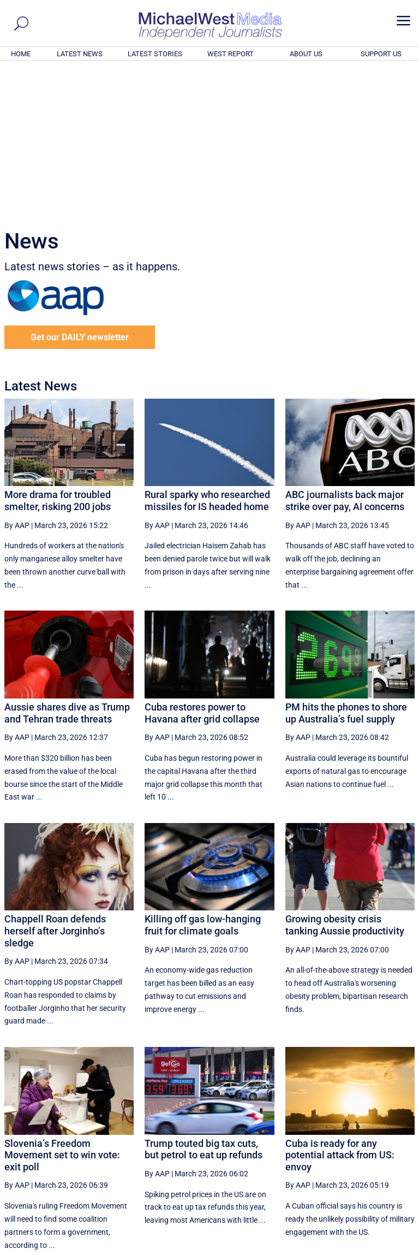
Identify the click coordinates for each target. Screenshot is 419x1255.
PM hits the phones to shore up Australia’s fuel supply (346, 564)
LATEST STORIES (155, 54)
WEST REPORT (230, 54)
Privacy (395, 1248)
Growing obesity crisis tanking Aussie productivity (344, 776)
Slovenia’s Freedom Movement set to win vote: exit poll (62, 1006)
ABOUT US (306, 54)
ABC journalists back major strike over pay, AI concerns (344, 352)
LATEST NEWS (80, 54)
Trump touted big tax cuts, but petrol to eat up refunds (203, 1001)
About (336, 1248)
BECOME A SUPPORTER (365, 1186)
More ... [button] (384, 1145)
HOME (21, 54)
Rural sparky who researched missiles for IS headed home (207, 352)
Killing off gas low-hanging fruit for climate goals (203, 776)
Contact (364, 1248)
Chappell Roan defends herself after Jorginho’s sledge (55, 782)
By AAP (16, 376)
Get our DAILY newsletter (80, 188)
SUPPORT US (381, 54)
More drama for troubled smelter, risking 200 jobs (57, 352)
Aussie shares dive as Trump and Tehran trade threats (67, 564)
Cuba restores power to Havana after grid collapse (202, 564)
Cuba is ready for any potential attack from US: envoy (339, 1006)
